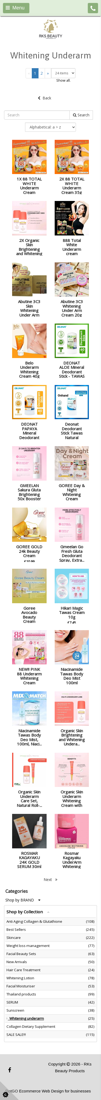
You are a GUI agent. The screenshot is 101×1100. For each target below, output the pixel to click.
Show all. (63, 80)
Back (44, 97)
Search (81, 114)
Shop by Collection (28, 911)
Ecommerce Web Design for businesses (55, 1091)
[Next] (48, 73)
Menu (15, 8)
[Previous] (29, 73)
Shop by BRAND (22, 900)
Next (50, 879)
